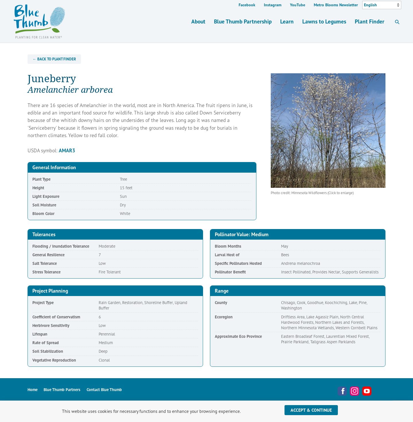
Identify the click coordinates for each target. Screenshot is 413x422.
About (198, 21)
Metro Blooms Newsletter (336, 4)
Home (33, 389)
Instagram (272, 4)
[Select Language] (381, 5)
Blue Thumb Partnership (243, 21)
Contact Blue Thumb (104, 389)
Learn (287, 21)
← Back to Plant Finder (54, 59)
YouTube (297, 4)
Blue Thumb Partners (62, 389)
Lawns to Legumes (324, 21)
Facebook (247, 4)
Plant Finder (369, 21)
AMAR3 (67, 150)
